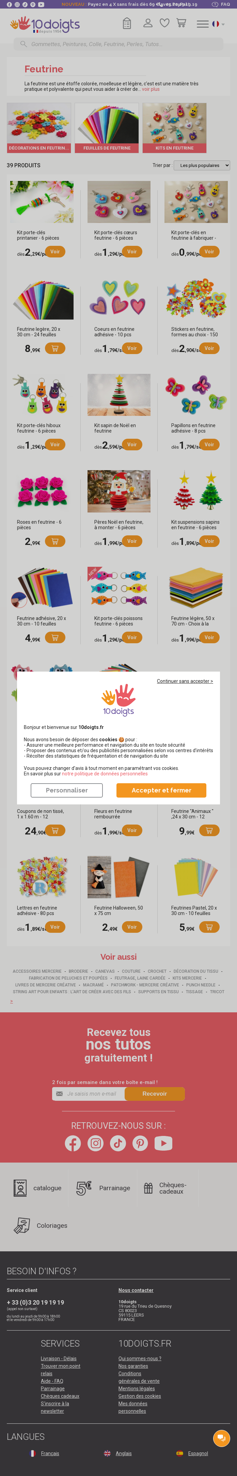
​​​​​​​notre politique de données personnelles (105, 773)
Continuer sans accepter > (185, 681)
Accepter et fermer (161, 790)
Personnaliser (67, 790)
